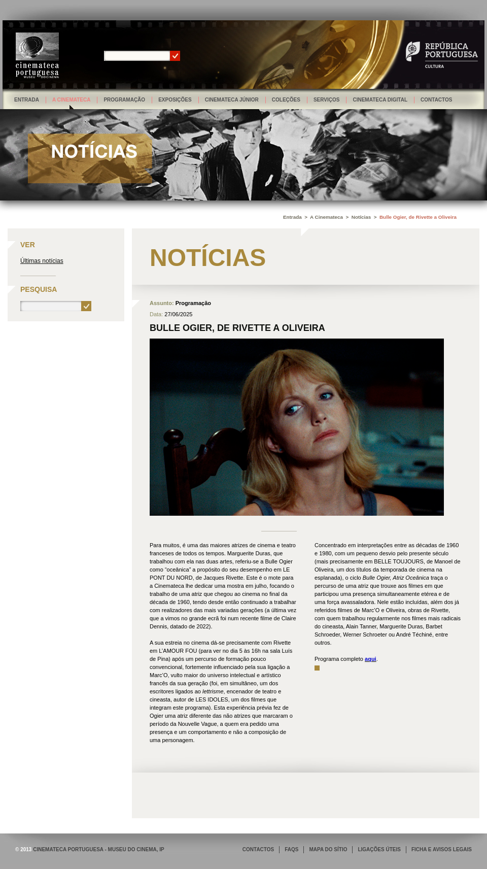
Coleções (286, 100)
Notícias (361, 217)
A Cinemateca (71, 100)
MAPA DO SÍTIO (328, 849)
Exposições (175, 100)
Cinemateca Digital (380, 100)
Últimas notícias (41, 260)
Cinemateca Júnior (232, 100)
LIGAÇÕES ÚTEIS (379, 849)
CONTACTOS (258, 849)
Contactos (436, 100)
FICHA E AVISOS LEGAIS (441, 849)
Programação (124, 100)
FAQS (291, 849)
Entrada (26, 100)
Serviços (327, 100)
